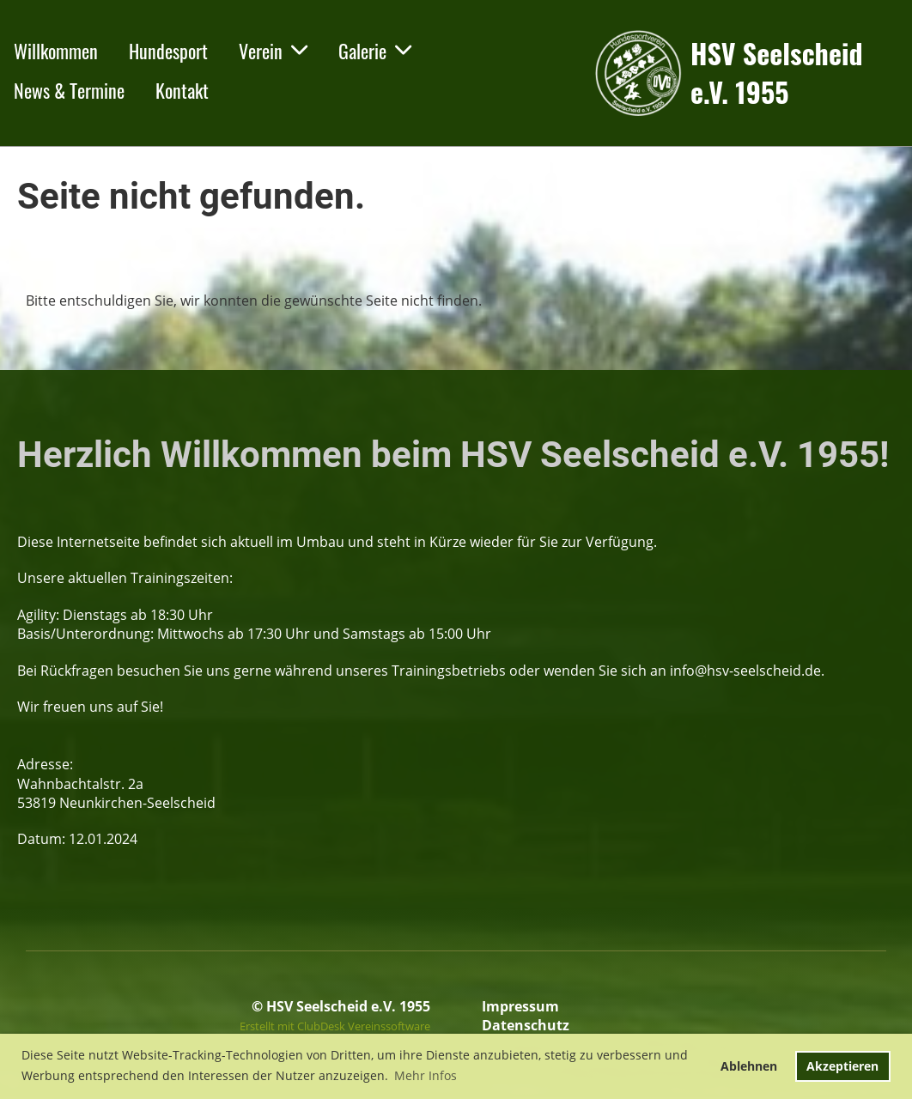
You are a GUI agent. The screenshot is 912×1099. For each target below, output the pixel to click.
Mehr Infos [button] (425, 1075)
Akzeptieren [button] (842, 1066)
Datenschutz (525, 1025)
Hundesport (168, 50)
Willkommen (56, 50)
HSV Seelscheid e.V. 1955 (776, 73)
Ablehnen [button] (748, 1066)
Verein (273, 50)
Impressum (520, 1006)
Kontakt (182, 90)
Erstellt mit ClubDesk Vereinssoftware (335, 1026)
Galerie (374, 50)
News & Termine (69, 90)
